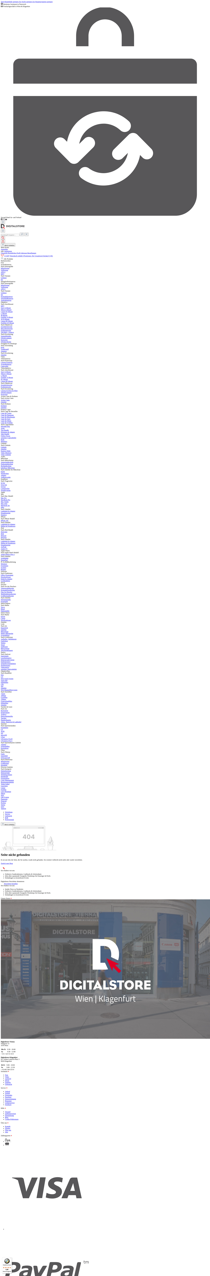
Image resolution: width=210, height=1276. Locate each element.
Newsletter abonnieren (12, 881)
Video (7, 1077)
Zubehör (8, 1082)
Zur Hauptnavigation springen (42, 2)
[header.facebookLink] (2, 219)
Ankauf (7, 1091)
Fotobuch (8, 1105)
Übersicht (4, 253)
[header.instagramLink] (4, 219)
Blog (6, 1117)
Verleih (7, 1093)
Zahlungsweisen (10, 1114)
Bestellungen (31, 253)
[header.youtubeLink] (6, 219)
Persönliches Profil (14, 253)
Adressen (24, 253)
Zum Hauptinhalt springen (10, 2)
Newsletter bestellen (9, 884)
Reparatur (8, 1101)
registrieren (8, 251)
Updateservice (10, 1103)
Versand (7, 1112)
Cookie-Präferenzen (11, 1119)
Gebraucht (8, 1084)
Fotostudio (8, 1095)
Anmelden (4, 249)
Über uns (8, 1130)
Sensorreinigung (10, 1099)
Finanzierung (9, 1115)
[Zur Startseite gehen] (12, 228)
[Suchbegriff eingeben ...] (10, 235)
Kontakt (7, 1126)
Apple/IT (8, 1079)
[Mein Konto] (3, 241)
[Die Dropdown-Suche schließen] (26, 234)
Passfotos (8, 1097)
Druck (7, 1081)
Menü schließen (8, 245)
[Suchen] (22, 234)
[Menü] (3, 222)
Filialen (7, 1128)
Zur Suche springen (25, 2)
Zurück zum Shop (7, 863)
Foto (6, 1075)
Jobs (6, 1132)
